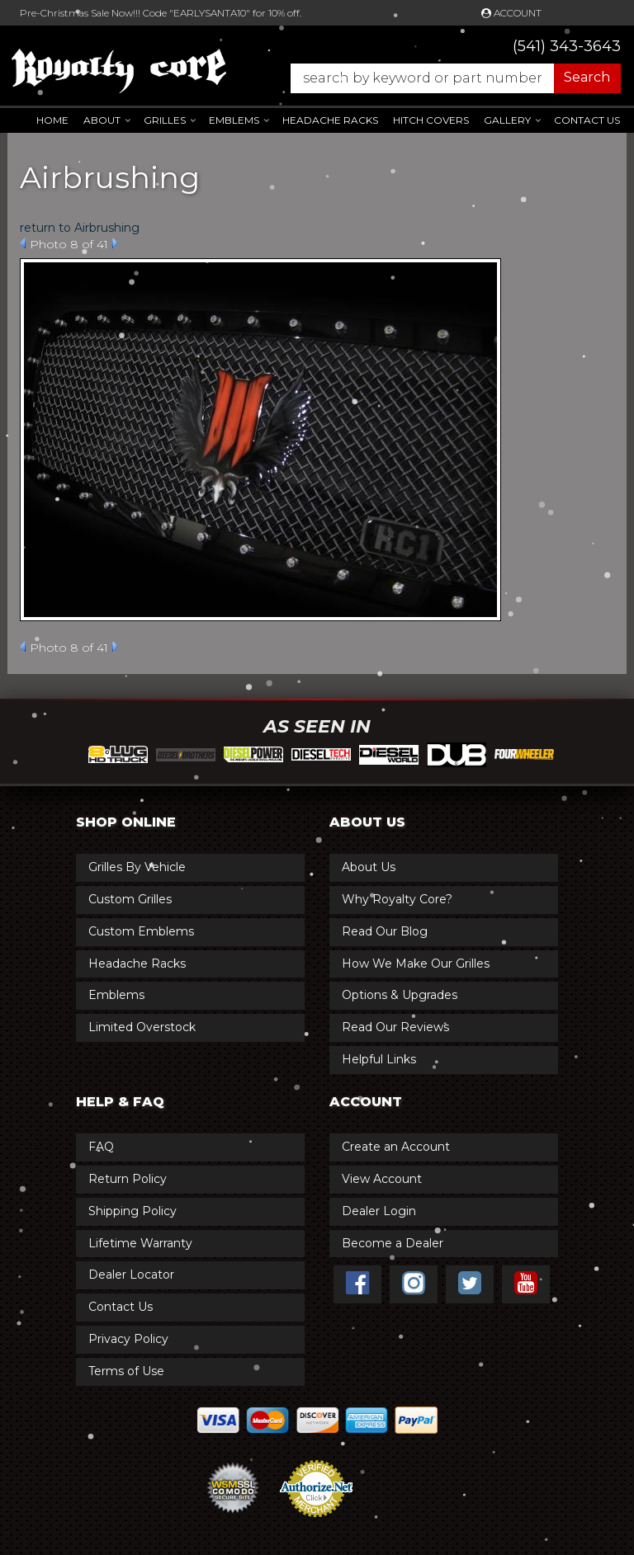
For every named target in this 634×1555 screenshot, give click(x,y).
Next (115, 243)
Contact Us (587, 120)
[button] (447, 78)
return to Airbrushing (80, 227)
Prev (23, 243)
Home (52, 120)
